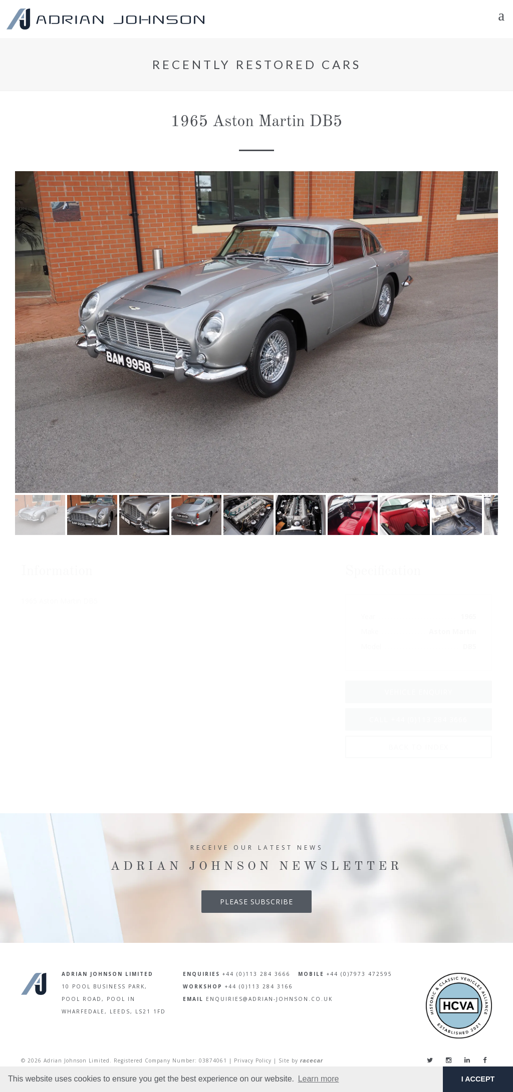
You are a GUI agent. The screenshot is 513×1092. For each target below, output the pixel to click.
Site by (301, 1060)
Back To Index (418, 747)
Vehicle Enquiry (418, 692)
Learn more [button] (318, 1078)
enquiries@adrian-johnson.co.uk (269, 998)
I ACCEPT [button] (478, 1079)
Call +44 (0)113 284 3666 (418, 719)
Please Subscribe (256, 901)
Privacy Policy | (255, 1060)
